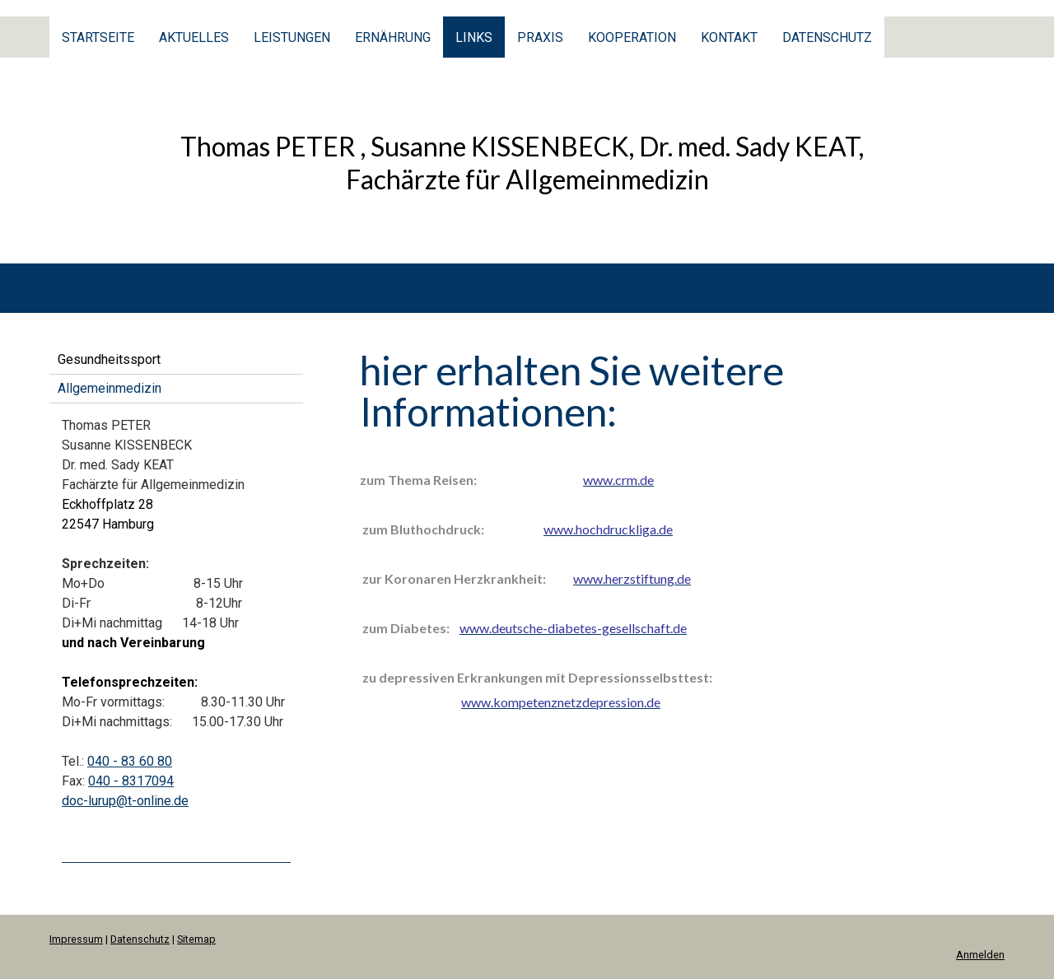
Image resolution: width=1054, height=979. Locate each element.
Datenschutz (827, 37)
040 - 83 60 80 (129, 761)
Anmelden (980, 955)
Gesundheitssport (109, 359)
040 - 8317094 (131, 781)
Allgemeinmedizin (109, 388)
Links (473, 37)
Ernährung (393, 37)
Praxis (540, 37)
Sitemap (196, 939)
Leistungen (292, 37)
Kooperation (632, 37)
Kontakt (729, 37)
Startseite (98, 37)
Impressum (76, 939)
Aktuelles (194, 37)
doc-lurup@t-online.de (125, 801)
